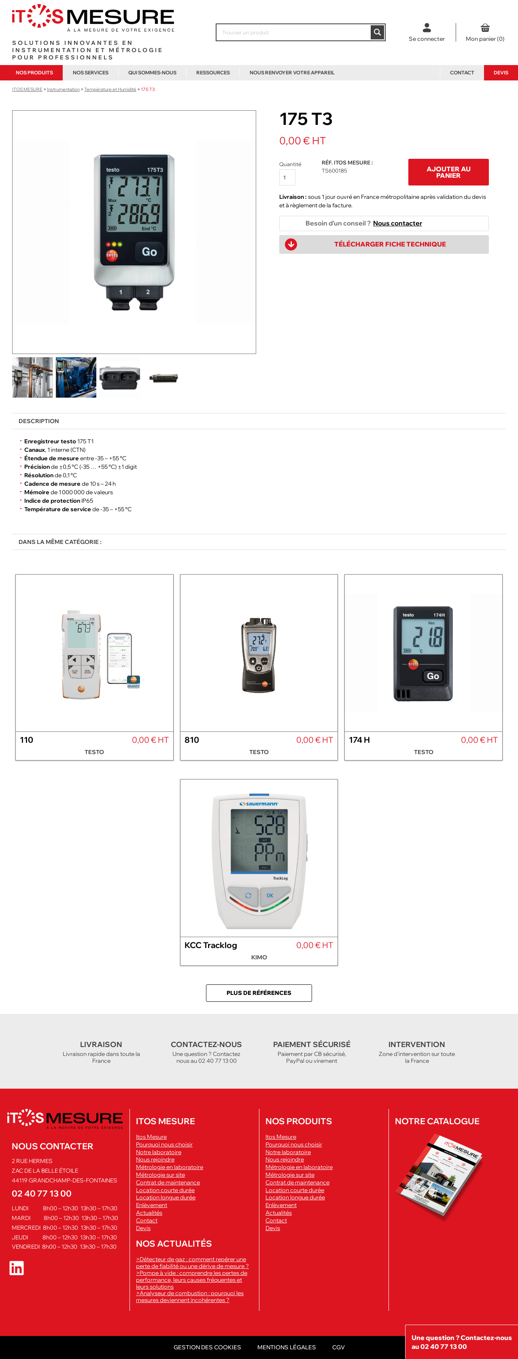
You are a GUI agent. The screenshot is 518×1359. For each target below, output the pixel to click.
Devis (501, 73)
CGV (338, 1347)
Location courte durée (165, 1190)
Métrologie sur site (160, 1174)
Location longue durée (165, 1197)
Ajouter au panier (449, 172)
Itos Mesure (151, 1137)
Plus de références (259, 993)
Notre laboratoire (158, 1152)
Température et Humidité (110, 89)
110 (26, 740)
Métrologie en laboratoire (169, 1167)
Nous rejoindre (155, 1159)
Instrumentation (63, 89)
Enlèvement (151, 1205)
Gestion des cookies (207, 1347)
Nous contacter (397, 223)
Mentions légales (286, 1347)
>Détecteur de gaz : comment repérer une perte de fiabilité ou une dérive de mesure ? (192, 1263)
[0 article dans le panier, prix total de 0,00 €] (485, 32)
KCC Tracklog (211, 945)
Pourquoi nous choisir (164, 1144)
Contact (462, 73)
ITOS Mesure (27, 89)
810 (192, 740)
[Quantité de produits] (287, 177)
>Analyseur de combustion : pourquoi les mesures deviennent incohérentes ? (190, 1296)
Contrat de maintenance (168, 1182)
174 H (359, 740)
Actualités (149, 1212)
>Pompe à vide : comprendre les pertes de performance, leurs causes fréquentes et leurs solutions (191, 1279)
